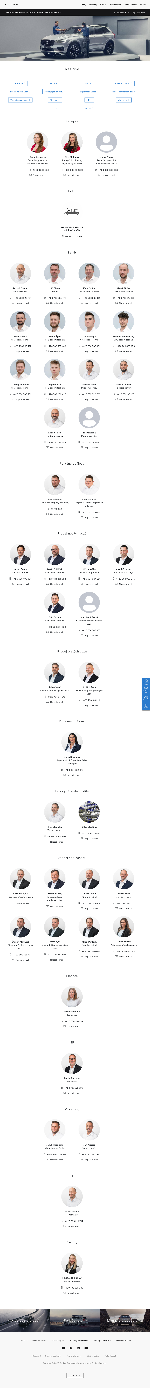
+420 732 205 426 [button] (55, 394)
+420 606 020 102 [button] (55, 1154)
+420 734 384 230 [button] (55, 627)
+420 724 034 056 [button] (89, 903)
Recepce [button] (20, 83)
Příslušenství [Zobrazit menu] (115, 4)
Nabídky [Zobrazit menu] (93, 4)
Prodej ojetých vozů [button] (54, 91)
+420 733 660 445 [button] (89, 442)
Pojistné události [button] (124, 83)
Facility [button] (89, 108)
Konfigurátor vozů (101, 1340)
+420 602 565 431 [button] (20, 954)
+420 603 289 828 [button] (37, 170)
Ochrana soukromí (53, 1356)
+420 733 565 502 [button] (20, 394)
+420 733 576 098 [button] (72, 1088)
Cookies (35, 1356)
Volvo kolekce (122, 1340)
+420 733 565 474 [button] (55, 298)
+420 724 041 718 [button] (54, 697)
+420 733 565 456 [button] (124, 346)
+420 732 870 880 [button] (72, 1287)
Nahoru (75, 1375)
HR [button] (89, 100)
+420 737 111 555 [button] (72, 236)
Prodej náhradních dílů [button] (123, 91)
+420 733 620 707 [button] (20, 298)
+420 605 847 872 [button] (123, 903)
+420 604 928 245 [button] (123, 578)
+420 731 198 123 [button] (123, 394)
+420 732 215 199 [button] (123, 298)
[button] (119, 12)
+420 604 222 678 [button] (72, 770)
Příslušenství (75, 1320)
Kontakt (146, 706)
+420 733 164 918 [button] (89, 700)
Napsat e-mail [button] (37, 175)
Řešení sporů (110, 1356)
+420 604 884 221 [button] (89, 578)
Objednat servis (146, 681)
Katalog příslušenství (79, 1340)
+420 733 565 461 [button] (89, 346)
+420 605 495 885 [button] (20, 578)
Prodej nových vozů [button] (20, 91)
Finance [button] (55, 100)
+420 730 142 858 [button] (55, 442)
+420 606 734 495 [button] (55, 836)
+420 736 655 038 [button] (89, 512)
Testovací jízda (146, 689)
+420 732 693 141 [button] (54, 509)
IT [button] (55, 108)
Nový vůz (146, 698)
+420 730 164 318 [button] (72, 1021)
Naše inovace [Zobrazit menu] (131, 4)
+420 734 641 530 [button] (55, 954)
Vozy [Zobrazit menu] (84, 4)
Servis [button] (89, 83)
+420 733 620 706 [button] (89, 394)
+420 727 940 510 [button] (89, 1154)
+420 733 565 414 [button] (89, 298)
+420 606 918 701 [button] (72, 1221)
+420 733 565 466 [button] (55, 346)
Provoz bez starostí (25, 1320)
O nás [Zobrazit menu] (143, 4)
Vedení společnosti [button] (20, 100)
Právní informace (74, 1356)
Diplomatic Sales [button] (89, 91)
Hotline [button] (54, 83)
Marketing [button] (124, 100)
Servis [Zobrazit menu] (103, 4)
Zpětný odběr (93, 1356)
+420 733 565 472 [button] (20, 346)
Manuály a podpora (125, 1320)
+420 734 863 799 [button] (55, 579)
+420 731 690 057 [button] (89, 951)
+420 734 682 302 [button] (123, 951)
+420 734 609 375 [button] (89, 630)
